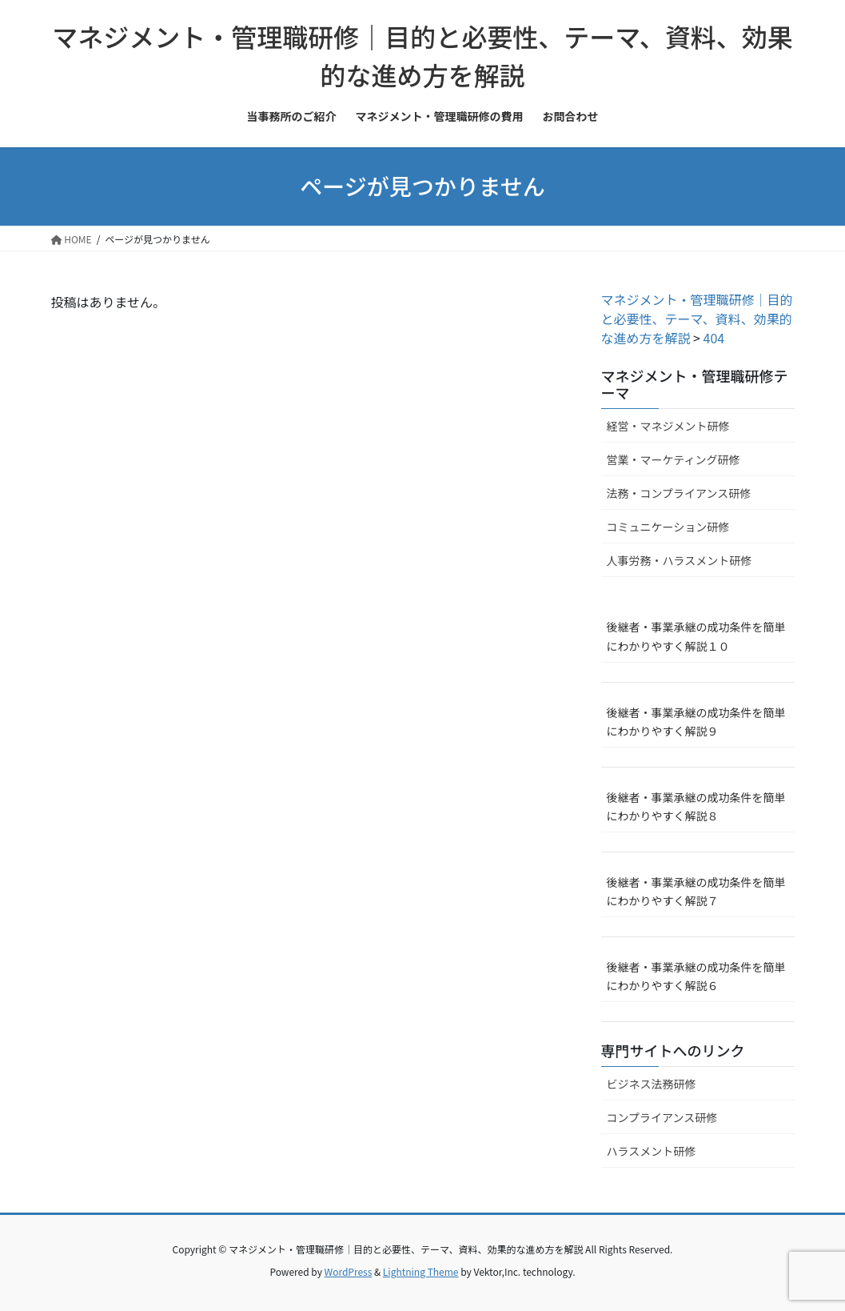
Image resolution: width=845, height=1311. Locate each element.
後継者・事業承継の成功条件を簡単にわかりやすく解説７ (696, 891)
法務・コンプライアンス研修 (679, 493)
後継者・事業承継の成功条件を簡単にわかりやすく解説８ (696, 806)
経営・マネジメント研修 (668, 426)
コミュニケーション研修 (668, 527)
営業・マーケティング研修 (673, 459)
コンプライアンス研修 (662, 1117)
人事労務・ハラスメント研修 (679, 560)
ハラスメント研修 (651, 1151)
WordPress (349, 1271)
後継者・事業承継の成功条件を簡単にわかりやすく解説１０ (696, 636)
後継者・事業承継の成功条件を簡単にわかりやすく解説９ (696, 721)
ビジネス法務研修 (651, 1084)
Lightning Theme (421, 1271)
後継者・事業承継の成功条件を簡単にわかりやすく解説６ (696, 976)
